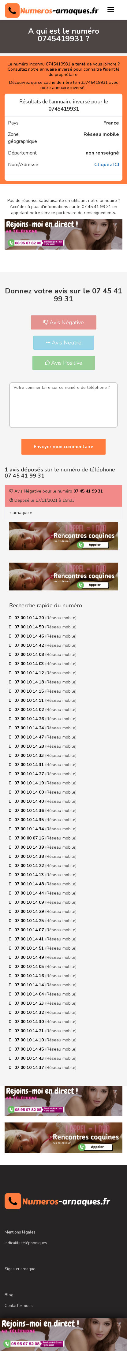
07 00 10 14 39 (29, 847)
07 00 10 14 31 (29, 765)
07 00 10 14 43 (29, 1058)
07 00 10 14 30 (29, 1022)
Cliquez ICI (106, 164)
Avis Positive (63, 363)
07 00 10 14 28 (29, 746)
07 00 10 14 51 (29, 948)
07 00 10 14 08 (29, 654)
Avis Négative (63, 322)
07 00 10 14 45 (29, 1049)
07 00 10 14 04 (29, 994)
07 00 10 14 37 (29, 1067)
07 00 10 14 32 (29, 1012)
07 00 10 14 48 (29, 884)
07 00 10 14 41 (29, 939)
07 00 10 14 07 (29, 930)
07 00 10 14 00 (29, 792)
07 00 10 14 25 (29, 921)
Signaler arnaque (20, 1269)
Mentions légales (20, 1232)
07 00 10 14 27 (29, 774)
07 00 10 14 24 (29, 728)
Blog (9, 1295)
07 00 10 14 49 (29, 957)
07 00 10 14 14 (29, 985)
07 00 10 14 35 (29, 820)
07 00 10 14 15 (29, 691)
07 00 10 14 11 (29, 700)
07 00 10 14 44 (29, 893)
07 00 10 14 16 (29, 976)
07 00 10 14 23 (29, 1003)
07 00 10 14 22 (29, 866)
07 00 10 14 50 (29, 627)
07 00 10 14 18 (29, 682)
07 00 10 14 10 (29, 1040)
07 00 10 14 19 (29, 783)
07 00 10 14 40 (29, 801)
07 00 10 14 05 (29, 967)
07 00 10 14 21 (29, 1031)
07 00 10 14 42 (29, 645)
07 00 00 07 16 (29, 838)
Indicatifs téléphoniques (26, 1243)
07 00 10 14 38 (29, 856)
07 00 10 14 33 (29, 755)
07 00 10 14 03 (29, 664)
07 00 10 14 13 (29, 875)
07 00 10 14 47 (29, 737)
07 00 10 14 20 (29, 618)
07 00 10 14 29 (29, 911)
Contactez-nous (19, 1305)
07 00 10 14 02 (29, 710)
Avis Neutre (63, 342)
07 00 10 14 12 (29, 673)
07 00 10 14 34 (29, 829)
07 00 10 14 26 (29, 719)
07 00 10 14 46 (29, 636)
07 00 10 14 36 (29, 810)
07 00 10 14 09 (29, 902)
